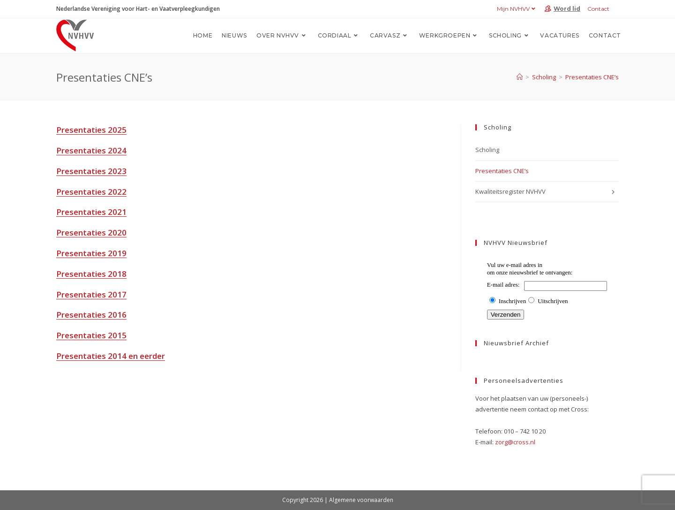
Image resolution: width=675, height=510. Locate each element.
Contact (598, 8)
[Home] (520, 77)
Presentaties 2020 (91, 232)
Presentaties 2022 (91, 191)
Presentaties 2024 (91, 150)
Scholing (487, 149)
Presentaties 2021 (91, 211)
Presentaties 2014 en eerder (110, 355)
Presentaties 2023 (91, 171)
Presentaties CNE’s (592, 77)
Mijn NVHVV (517, 8)
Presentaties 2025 (91, 129)
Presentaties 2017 (91, 294)
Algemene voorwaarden (361, 500)
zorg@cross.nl (515, 442)
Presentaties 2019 (91, 253)
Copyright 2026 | (305, 500)
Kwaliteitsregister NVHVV (547, 192)
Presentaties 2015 (91, 335)
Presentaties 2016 (91, 314)
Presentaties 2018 (91, 273)
